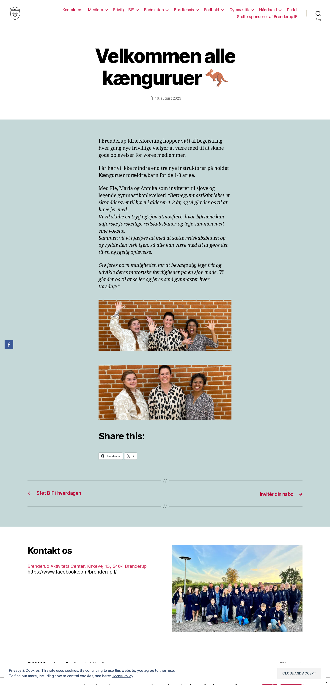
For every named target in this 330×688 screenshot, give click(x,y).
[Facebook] (9, 344)
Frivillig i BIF (123, 13)
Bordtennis (184, 13)
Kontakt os (72, 13)
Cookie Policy (123, 676)
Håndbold (268, 13)
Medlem (95, 13)
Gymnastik (239, 13)
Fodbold (211, 13)
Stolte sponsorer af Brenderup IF (267, 20)
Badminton (154, 13)
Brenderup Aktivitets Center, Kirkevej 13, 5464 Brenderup (92, 572)
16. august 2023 (168, 105)
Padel (292, 13)
